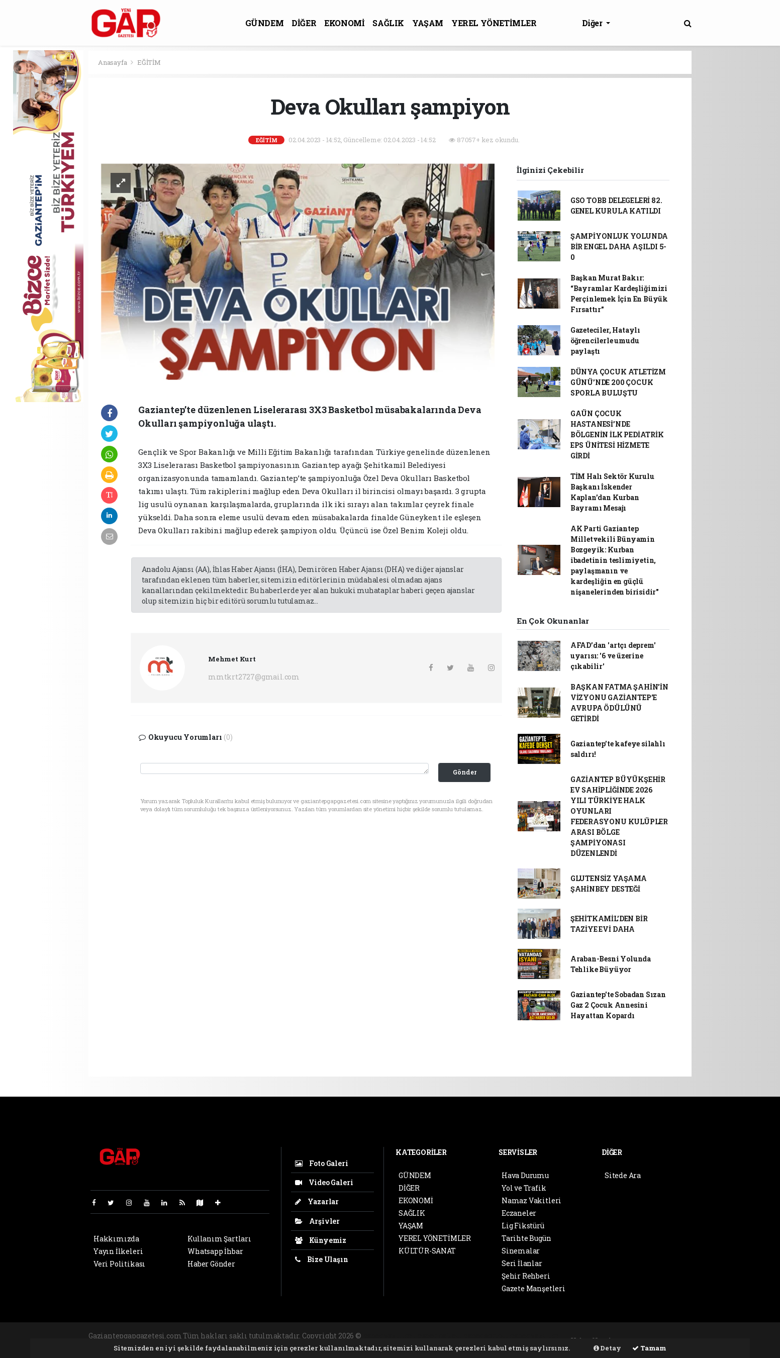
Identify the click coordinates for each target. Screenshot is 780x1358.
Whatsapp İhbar (215, 1251)
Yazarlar (317, 1201)
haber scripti (485, 1335)
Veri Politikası (119, 1264)
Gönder (464, 772)
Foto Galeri (321, 1163)
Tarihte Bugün (526, 1238)
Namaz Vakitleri (531, 1200)
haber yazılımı (389, 1335)
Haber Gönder (211, 1264)
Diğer (593, 23)
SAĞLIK (388, 23)
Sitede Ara (623, 1175)
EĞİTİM (149, 62)
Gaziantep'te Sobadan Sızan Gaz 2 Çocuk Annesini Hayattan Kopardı (618, 1005)
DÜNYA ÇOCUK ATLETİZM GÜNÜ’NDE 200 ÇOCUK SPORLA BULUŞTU (618, 382)
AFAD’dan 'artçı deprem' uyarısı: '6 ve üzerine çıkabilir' (613, 655)
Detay (607, 1347)
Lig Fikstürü (523, 1225)
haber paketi (439, 1335)
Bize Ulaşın (321, 1259)
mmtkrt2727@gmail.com (254, 677)
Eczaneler (519, 1213)
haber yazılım (535, 1335)
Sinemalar (521, 1250)
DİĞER (303, 23)
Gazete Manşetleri (533, 1288)
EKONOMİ (344, 23)
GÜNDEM (264, 23)
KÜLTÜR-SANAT (427, 1250)
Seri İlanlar (522, 1263)
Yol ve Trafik (524, 1188)
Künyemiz (320, 1240)
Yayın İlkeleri (118, 1251)
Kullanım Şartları (219, 1238)
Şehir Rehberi (526, 1276)
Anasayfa (113, 62)
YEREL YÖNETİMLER (494, 23)
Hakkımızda (116, 1238)
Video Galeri (324, 1182)
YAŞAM (427, 23)
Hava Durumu (525, 1175)
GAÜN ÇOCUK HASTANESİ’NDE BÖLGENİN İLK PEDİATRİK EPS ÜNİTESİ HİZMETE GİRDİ (617, 434)
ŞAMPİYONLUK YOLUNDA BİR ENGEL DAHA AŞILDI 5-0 (619, 246)
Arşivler (317, 1221)
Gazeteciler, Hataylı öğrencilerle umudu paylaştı (605, 340)
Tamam (649, 1347)
